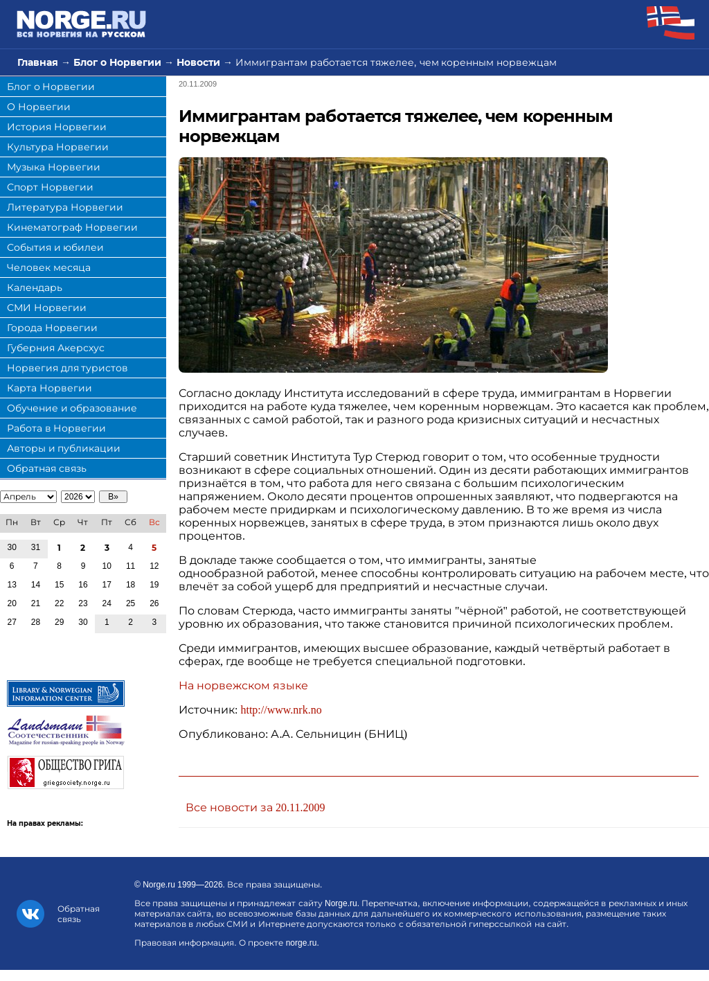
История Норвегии (57, 126)
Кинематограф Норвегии (72, 227)
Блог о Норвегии (117, 62)
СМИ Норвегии (47, 307)
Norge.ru (159, 885)
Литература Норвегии (65, 207)
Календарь (34, 287)
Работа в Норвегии (56, 428)
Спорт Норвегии (50, 187)
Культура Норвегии (58, 146)
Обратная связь (47, 468)
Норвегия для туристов (67, 367)
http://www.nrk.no (280, 709)
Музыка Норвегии (53, 167)
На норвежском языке (243, 685)
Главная (37, 62)
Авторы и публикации (63, 448)
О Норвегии (39, 106)
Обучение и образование (72, 408)
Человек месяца (49, 267)
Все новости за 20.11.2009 (255, 807)
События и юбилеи (55, 247)
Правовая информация (184, 943)
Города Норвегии (52, 327)
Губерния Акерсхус (56, 347)
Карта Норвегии (49, 388)
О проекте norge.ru (277, 943)
